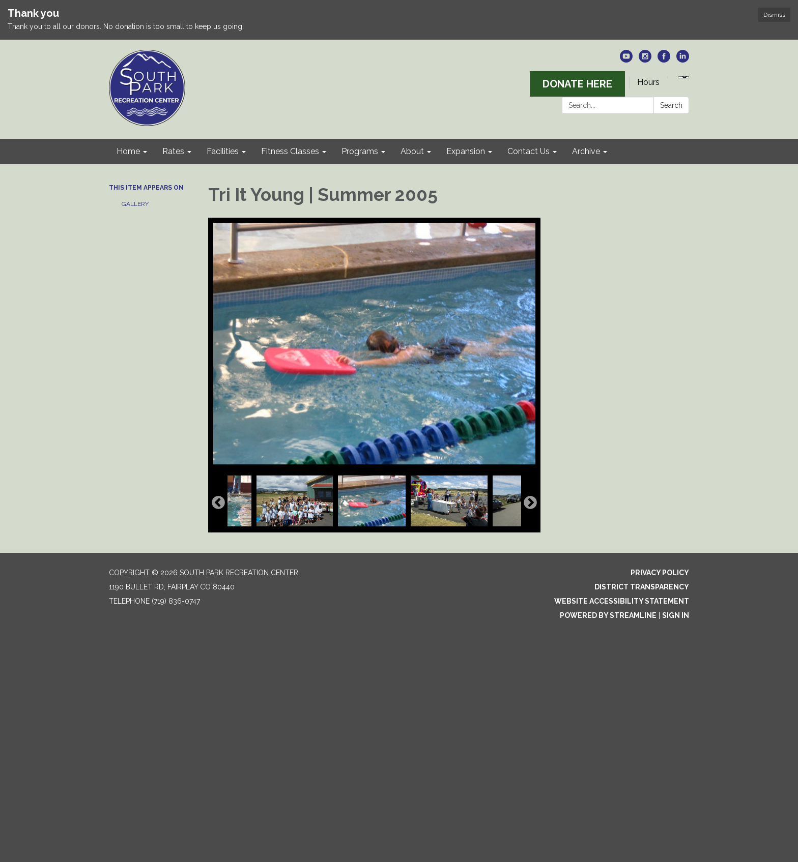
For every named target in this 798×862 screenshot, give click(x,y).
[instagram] (645, 60)
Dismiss (774, 14)
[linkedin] (682, 60)
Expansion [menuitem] (465, 151)
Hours (648, 82)
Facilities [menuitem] (223, 151)
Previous (218, 503)
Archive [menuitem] (586, 151)
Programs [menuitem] (359, 151)
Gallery (135, 203)
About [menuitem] (412, 151)
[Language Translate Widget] (683, 77)
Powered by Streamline (608, 615)
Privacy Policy (660, 573)
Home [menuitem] (128, 151)
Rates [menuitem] (173, 151)
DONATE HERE (577, 84)
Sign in (675, 615)
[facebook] (664, 60)
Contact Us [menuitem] (528, 151)
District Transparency (641, 587)
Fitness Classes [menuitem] (290, 151)
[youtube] (626, 60)
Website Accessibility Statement (621, 601)
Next (530, 503)
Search (671, 105)
